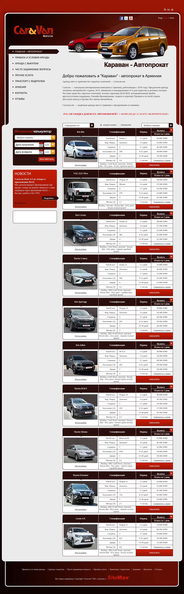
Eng (160, 17)
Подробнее (49, 198)
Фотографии (80, 165)
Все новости (20, 203)
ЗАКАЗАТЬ (154, 165)
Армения (137, 569)
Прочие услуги (100, 569)
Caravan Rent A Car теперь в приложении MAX (30, 180)
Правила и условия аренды (33, 569)
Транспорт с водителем (120, 569)
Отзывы (158, 569)
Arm (171, 17)
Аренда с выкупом (56, 569)
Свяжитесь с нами (162, 160)
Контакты (148, 569)
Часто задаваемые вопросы (79, 569)
